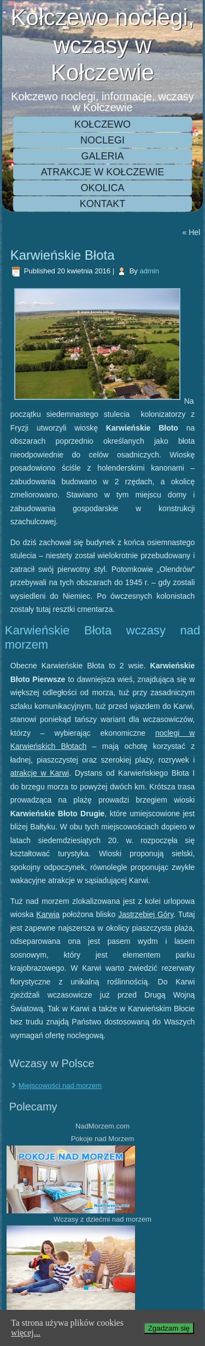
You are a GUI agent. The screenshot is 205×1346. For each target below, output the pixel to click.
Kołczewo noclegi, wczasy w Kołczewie (102, 44)
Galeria (102, 156)
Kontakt (103, 203)
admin (149, 271)
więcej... (25, 1332)
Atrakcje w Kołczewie (103, 172)
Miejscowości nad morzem (60, 1085)
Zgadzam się (169, 1328)
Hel (194, 232)
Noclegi (102, 140)
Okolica (102, 187)
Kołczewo (102, 124)
